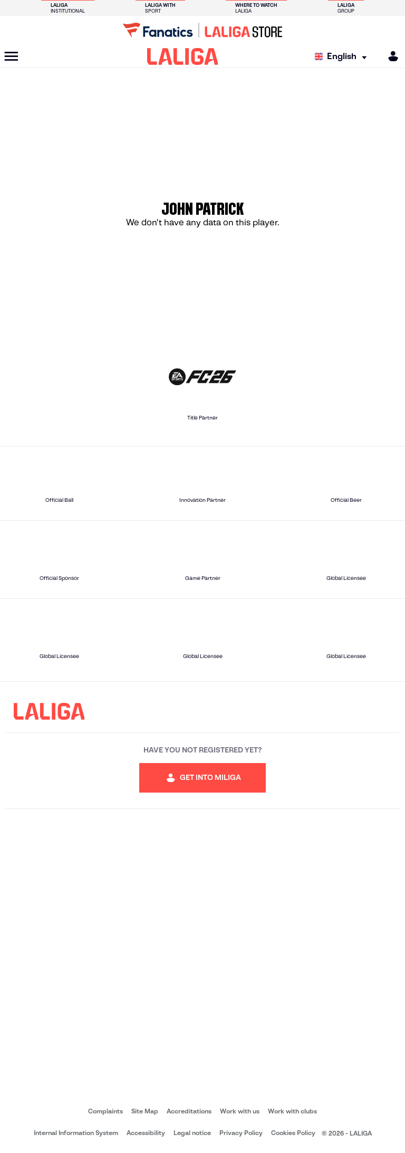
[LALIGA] (182, 56)
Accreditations (189, 1111)
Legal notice (192, 1132)
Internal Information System (76, 1132)
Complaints (105, 1111)
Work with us (239, 1111)
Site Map (144, 1111)
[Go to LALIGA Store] (202, 30)
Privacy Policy (241, 1132)
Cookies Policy (293, 1132)
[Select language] (343, 56)
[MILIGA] (390, 56)
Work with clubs (292, 1111)
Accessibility (146, 1132)
